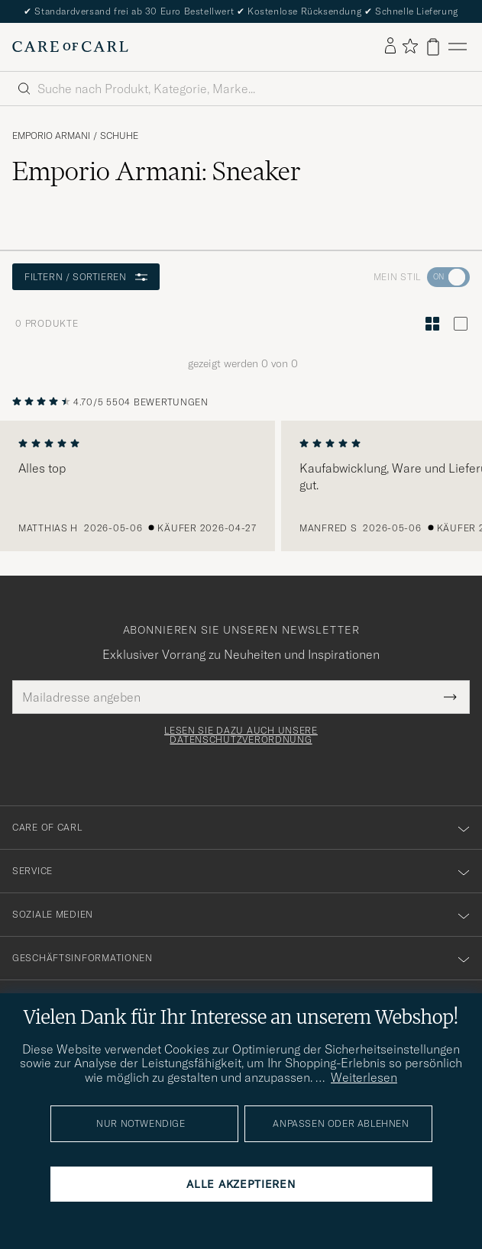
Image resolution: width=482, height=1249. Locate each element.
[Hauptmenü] (457, 47)
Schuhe (119, 136)
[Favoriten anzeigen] (410, 47)
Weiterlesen (364, 1077)
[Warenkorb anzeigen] (433, 47)
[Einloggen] (390, 46)
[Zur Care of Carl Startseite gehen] (70, 46)
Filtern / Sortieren (85, 276)
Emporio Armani (51, 136)
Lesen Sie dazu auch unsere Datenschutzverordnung (241, 735)
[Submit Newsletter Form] (450, 697)
